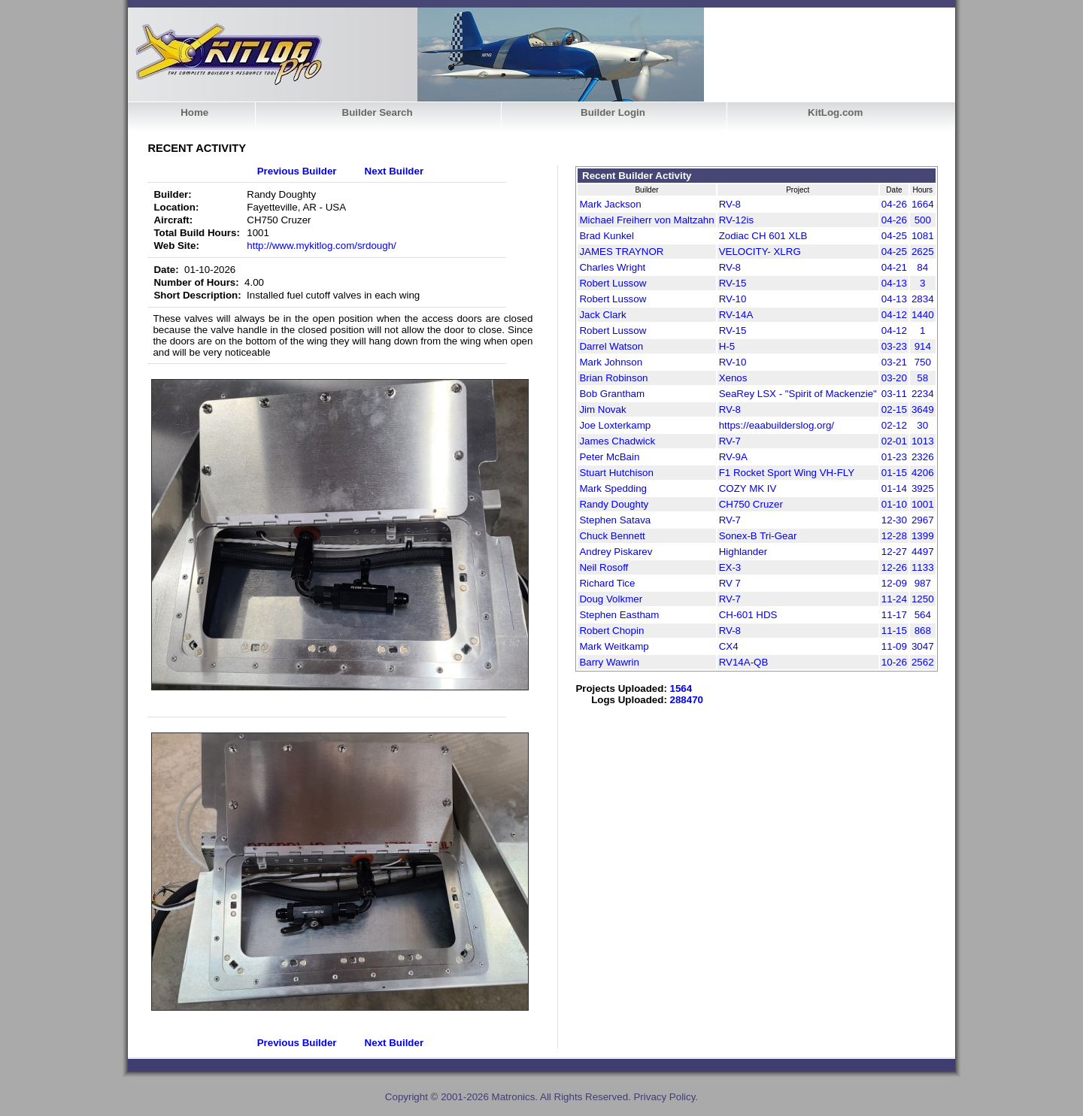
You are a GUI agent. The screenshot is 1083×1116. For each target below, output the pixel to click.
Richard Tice (607, 583)
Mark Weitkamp (613, 646)
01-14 (894, 488)
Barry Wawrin (609, 662)
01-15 (894, 472)
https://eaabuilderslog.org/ (776, 425)
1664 (923, 204)
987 (923, 583)
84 (922, 267)
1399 (923, 535)
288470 (686, 699)
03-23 (894, 346)
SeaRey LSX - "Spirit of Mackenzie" (798, 393)
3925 (923, 488)
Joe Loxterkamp (615, 425)
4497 (923, 551)
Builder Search (377, 112)
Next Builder (394, 171)
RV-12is (736, 220)
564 (923, 614)
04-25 (894, 235)
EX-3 (730, 567)
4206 (923, 472)
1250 (923, 599)
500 (923, 220)
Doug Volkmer (610, 599)
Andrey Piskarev (615, 551)
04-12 (894, 314)
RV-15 (733, 283)
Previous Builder (297, 171)
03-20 (894, 378)
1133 (923, 567)
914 (923, 346)
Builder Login (613, 112)
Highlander (743, 551)
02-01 (894, 441)
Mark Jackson (610, 204)
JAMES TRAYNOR (621, 251)
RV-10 (733, 299)
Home (194, 112)
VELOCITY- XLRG (760, 251)
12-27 (894, 551)
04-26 (894, 204)
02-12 (894, 425)
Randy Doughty (613, 504)
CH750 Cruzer (751, 504)
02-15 (894, 409)
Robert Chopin (611, 630)
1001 (923, 504)
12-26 (894, 567)
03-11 (894, 393)
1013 (923, 441)
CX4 (729, 646)
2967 (923, 520)
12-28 (894, 535)
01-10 (894, 504)
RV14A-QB (744, 662)
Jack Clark (602, 314)
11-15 (894, 630)
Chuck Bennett (612, 535)
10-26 (894, 662)
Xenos (733, 378)
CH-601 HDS (748, 614)
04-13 (894, 283)
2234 (923, 393)
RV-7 (730, 441)
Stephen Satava (615, 520)
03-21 (894, 362)
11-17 (894, 614)
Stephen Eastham (619, 614)
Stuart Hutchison (616, 472)
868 (923, 630)
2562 (923, 662)
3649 (923, 409)
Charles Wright (612, 267)
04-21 (894, 267)
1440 (923, 314)
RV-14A (736, 314)
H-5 (727, 346)
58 (922, 378)
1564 (681, 688)
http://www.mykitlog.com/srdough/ (321, 245)
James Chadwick (617, 441)
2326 (923, 456)
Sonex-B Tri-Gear (758, 535)
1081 (923, 235)
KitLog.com (835, 112)
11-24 (894, 599)
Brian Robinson (613, 378)
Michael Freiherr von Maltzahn (646, 220)
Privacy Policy (664, 1096)
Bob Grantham (612, 393)
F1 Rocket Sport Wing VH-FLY (786, 472)
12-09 (894, 583)
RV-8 (730, 204)
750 (923, 362)
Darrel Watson (611, 346)
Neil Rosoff (603, 567)
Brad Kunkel (606, 235)
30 (922, 425)
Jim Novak (602, 409)
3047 (923, 646)
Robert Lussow (612, 283)
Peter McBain (609, 456)
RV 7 (730, 583)
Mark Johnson (610, 362)
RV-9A (733, 456)
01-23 (894, 456)
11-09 (894, 646)
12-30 (894, 520)
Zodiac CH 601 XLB (763, 235)
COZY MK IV (748, 488)
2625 (923, 251)
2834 (923, 299)
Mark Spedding (613, 488)
